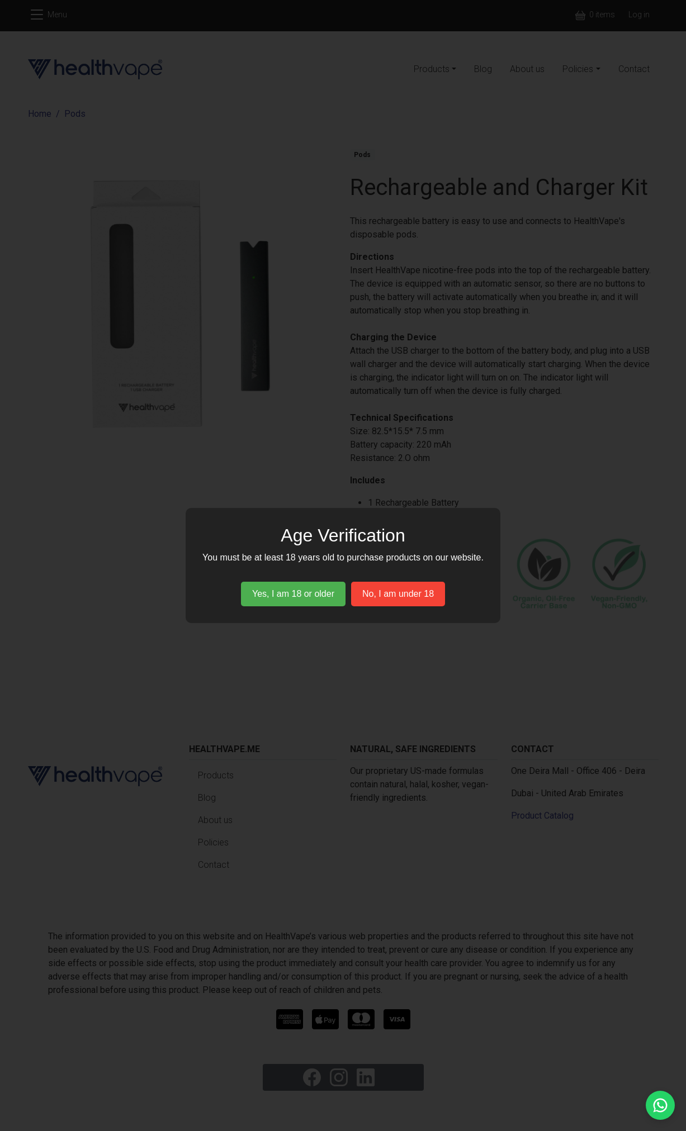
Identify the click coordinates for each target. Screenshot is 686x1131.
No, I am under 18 (398, 593)
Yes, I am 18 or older (293, 593)
